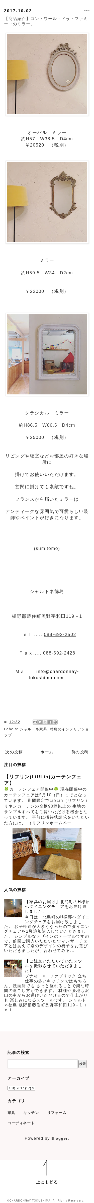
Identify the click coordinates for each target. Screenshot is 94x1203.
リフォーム (57, 1113)
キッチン (31, 1113)
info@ (43, 671)
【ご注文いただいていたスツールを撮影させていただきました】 (55, 966)
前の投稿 (80, 752)
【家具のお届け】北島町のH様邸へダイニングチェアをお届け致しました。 (57, 906)
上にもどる (47, 1182)
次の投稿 (14, 752)
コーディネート (21, 1123)
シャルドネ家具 (33, 729)
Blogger (59, 1138)
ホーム (47, 752)
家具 (11, 1113)
